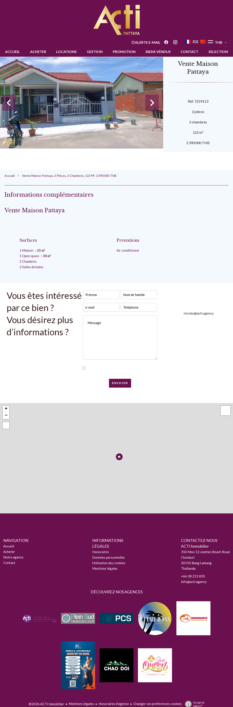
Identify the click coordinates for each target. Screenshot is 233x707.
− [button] (6, 415)
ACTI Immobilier (195, 546)
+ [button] (6, 409)
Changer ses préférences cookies (157, 704)
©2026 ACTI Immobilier (46, 704)
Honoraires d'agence (113, 704)
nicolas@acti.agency (199, 313)
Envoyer (120, 383)
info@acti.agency (194, 582)
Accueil (9, 175)
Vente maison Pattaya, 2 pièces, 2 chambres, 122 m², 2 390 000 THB (69, 175)
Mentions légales (81, 704)
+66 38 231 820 (193, 576)
